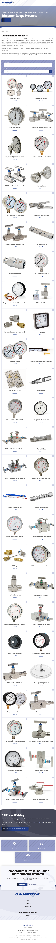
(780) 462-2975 (21, 932)
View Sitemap (37, 935)
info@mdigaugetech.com (32, 932)
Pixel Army (34, 939)
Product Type (6, 62)
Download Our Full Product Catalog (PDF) (15, 829)
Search (5, 68)
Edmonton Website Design (25, 939)
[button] (54, 3)
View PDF (15, 100)
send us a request (37, 822)
